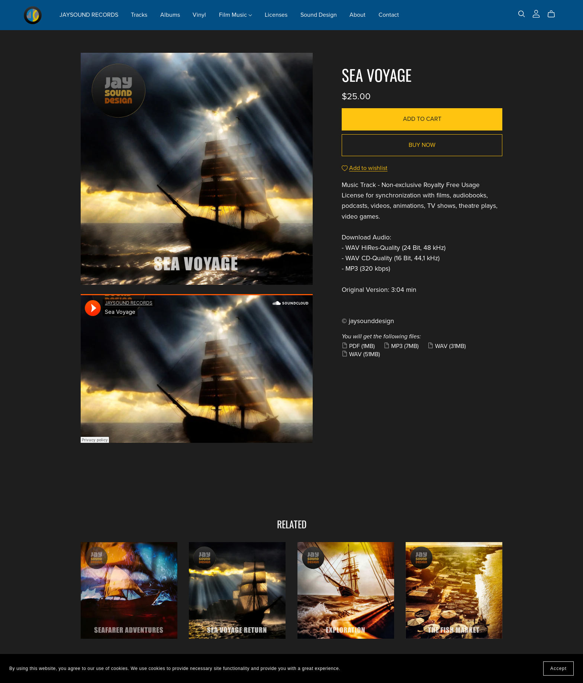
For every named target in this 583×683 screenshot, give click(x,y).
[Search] (521, 13)
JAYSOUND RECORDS (88, 15)
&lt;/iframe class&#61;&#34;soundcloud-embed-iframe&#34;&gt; (197, 368)
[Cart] (554, 14)
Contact (389, 15)
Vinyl (199, 15)
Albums (170, 15)
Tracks (139, 15)
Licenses (276, 15)
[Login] (536, 13)
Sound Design (318, 15)
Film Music (235, 15)
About (357, 15)
